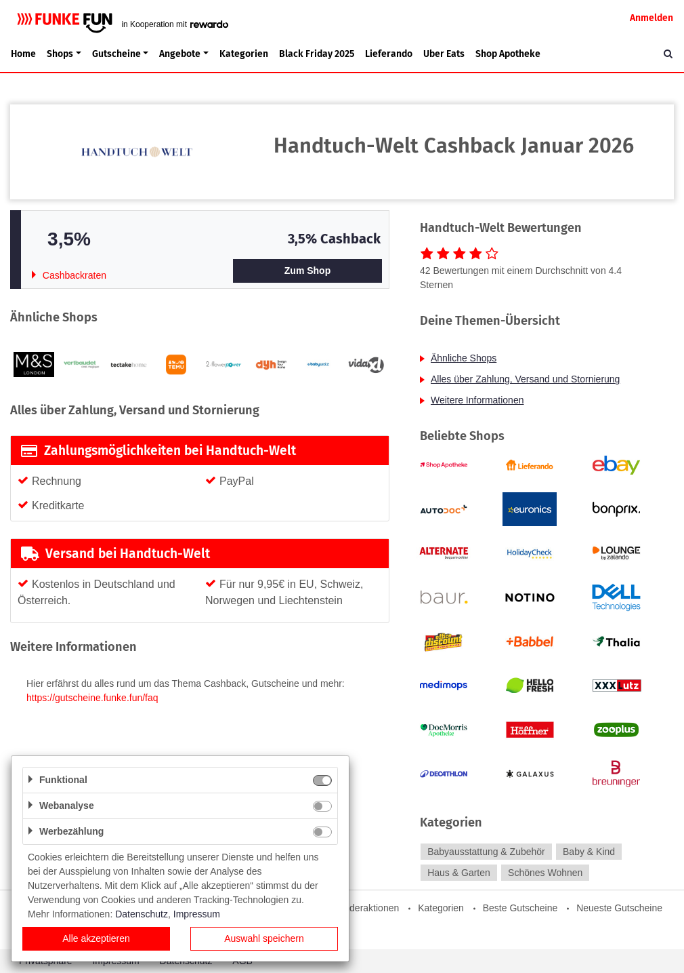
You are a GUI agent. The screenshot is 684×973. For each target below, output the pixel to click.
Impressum (196, 914)
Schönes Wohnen (545, 872)
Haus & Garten (458, 872)
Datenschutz (141, 914)
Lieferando (388, 54)
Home (23, 54)
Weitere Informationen (477, 400)
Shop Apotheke (507, 54)
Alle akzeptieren (96, 938)
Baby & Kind (589, 851)
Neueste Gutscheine (619, 907)
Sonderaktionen (366, 907)
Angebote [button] (179, 54)
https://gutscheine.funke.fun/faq (92, 697)
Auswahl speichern (264, 938)
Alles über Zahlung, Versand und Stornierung (525, 379)
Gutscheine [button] (116, 54)
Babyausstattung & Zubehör (486, 851)
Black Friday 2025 (316, 54)
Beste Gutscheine (520, 907)
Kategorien (243, 54)
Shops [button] (60, 54)
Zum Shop (307, 270)
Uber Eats (444, 54)
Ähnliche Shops (463, 358)
